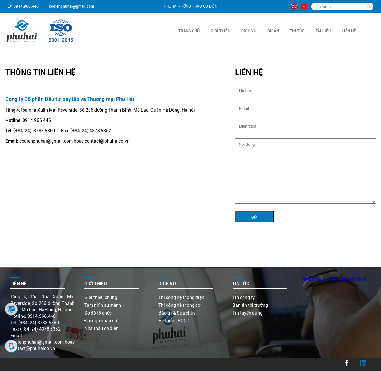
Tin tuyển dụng (247, 313)
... (11, 364)
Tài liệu (323, 31)
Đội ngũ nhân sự (100, 320)
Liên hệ (349, 31)
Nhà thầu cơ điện (101, 328)
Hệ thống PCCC (173, 320)
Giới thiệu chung (100, 297)
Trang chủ (189, 31)
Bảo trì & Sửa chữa (177, 313)
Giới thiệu (220, 31)
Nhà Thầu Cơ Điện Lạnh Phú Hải (334, 279)
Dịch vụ (248, 31)
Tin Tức (297, 31)
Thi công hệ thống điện (181, 297)
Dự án (273, 31)
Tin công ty (244, 297)
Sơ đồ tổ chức (98, 313)
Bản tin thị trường (250, 305)
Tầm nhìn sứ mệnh (102, 305)
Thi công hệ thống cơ (179, 305)
